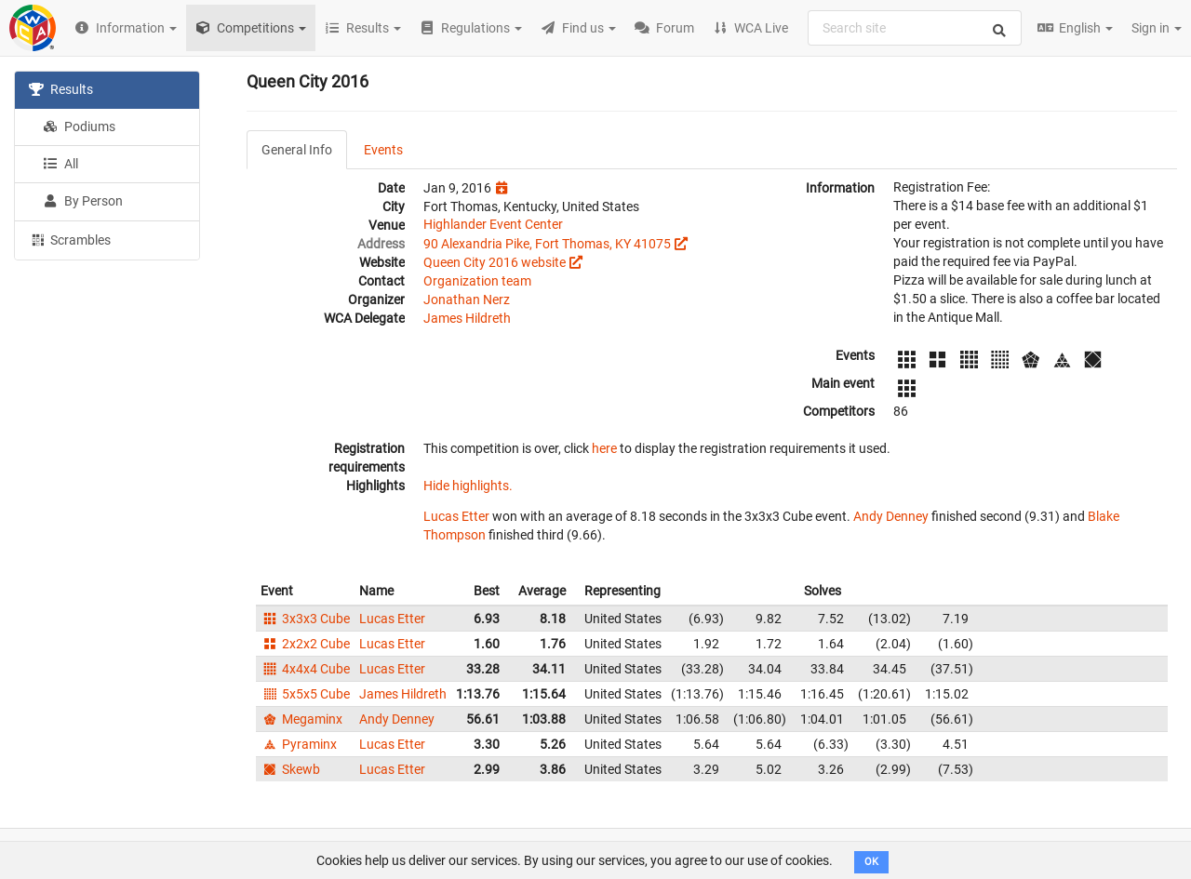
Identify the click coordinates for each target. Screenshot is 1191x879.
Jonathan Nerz (466, 299)
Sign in (1156, 27)
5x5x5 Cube (305, 693)
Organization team (477, 280)
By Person (83, 200)
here (604, 448)
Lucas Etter (456, 516)
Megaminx (301, 719)
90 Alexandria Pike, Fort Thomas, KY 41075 (547, 243)
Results (61, 89)
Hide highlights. (468, 485)
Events (383, 149)
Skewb (290, 769)
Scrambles (70, 239)
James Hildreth (467, 318)
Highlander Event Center (493, 224)
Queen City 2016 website (494, 262)
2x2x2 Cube (305, 643)
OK (871, 862)
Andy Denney (891, 516)
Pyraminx (299, 744)
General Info (296, 149)
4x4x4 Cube (305, 668)
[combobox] (915, 28)
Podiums (79, 126)
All (60, 163)
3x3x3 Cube (305, 618)
